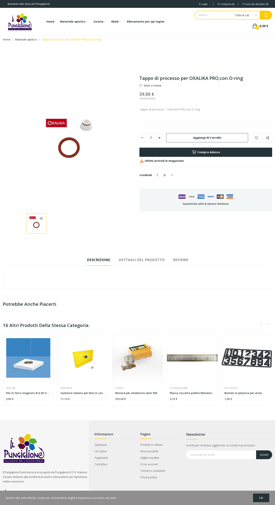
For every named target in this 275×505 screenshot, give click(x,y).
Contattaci (101, 464)
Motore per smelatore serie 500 (136, 393)
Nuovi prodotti (149, 451)
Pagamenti (101, 458)
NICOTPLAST (231, 388)
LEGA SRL (11, 388)
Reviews (180, 259)
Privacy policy (148, 477)
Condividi (157, 175)
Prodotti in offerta (151, 445)
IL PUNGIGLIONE (178, 388)
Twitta (164, 175)
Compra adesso (206, 152)
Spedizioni (101, 445)
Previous (261, 324)
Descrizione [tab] (98, 259)
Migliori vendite (149, 458)
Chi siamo (101, 451)
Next (269, 324)
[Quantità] (151, 137)
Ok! (261, 498)
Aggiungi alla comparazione (267, 138)
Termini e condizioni (152, 471)
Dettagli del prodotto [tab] (142, 259)
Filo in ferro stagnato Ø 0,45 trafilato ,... (28, 393)
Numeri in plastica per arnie (243, 393)
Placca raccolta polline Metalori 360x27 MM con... (192, 393)
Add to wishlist (256, 138)
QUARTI (119, 388)
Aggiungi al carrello (207, 137)
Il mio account (149, 464)
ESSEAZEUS (66, 388)
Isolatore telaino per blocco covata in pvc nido (83, 393)
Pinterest (172, 175)
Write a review (152, 85)
